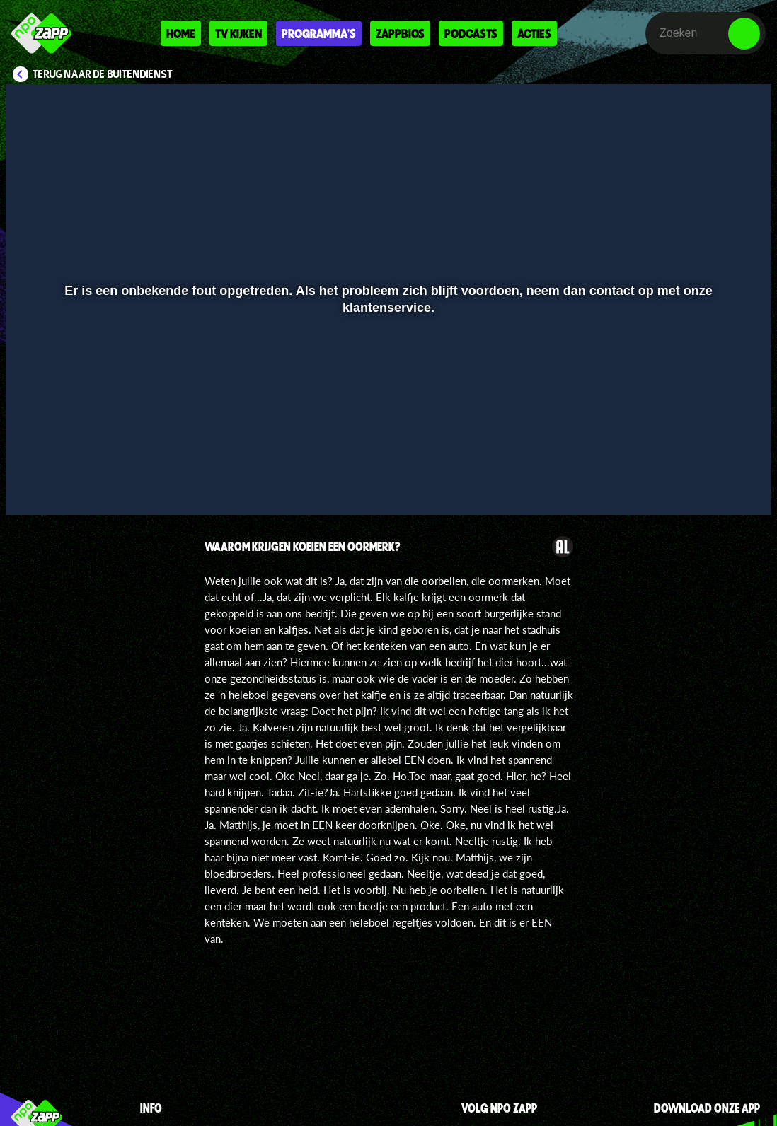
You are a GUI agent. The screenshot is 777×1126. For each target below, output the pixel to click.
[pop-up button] (713, 484)
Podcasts (470, 33)
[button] (34, 484)
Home (180, 33)
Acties (534, 33)
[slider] (386, 454)
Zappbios (400, 33)
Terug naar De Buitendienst (103, 74)
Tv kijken (238, 33)
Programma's (319, 33)
